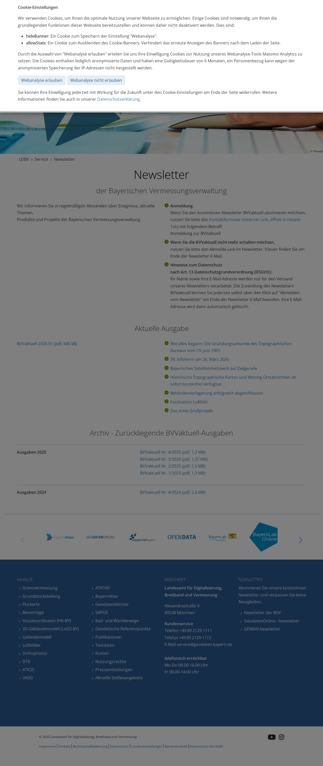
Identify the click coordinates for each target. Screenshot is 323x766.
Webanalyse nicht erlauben (96, 80)
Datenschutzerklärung (118, 99)
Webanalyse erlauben (41, 80)
